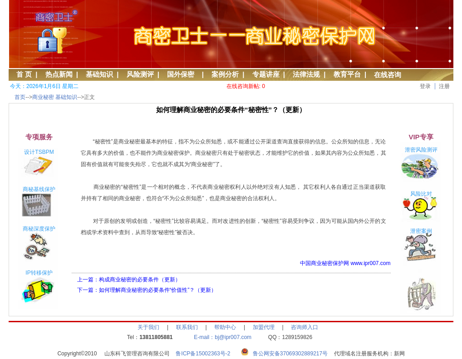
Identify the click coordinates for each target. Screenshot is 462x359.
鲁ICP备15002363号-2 (206, 353)
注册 (444, 86)
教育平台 (347, 74)
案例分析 (225, 74)
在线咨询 (387, 75)
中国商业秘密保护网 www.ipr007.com (345, 263)
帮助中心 (225, 327)
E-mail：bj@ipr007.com (222, 337)
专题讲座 (266, 74)
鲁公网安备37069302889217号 (290, 353)
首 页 (24, 74)
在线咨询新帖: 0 (245, 86)
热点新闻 (59, 74)
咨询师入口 (304, 327)
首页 (20, 97)
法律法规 (306, 74)
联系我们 (187, 327)
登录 (425, 86)
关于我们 (148, 327)
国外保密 (182, 74)
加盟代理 (264, 327)
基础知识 (99, 74)
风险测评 (140, 74)
